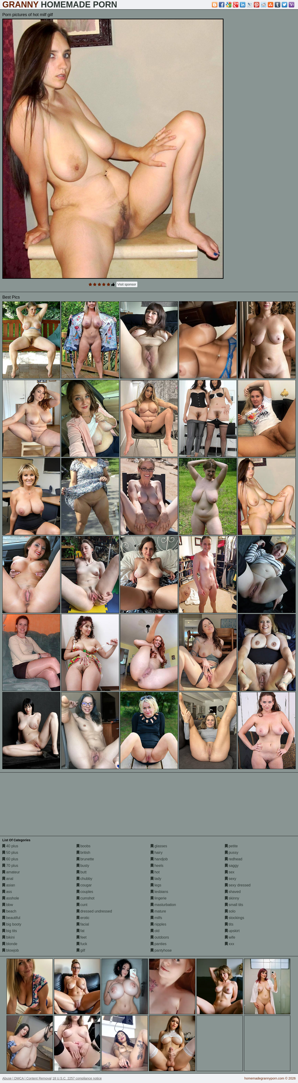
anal (7, 879)
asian (8, 885)
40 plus (10, 846)
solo (230, 911)
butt (82, 872)
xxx (229, 944)
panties (158, 944)
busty (83, 866)
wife (230, 937)
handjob (159, 859)
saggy (232, 866)
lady (156, 879)
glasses (159, 846)
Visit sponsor (127, 284)
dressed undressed (94, 911)
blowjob (10, 950)
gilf (81, 950)
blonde (9, 944)
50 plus (10, 853)
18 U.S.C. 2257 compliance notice (77, 1078)
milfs (156, 918)
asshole (10, 898)
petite (231, 846)
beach (9, 911)
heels (157, 866)
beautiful (11, 918)
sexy (230, 879)
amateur (11, 872)
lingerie (158, 898)
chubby (84, 879)
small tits (234, 905)
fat (81, 931)
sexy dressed (238, 885)
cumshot (86, 898)
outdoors (160, 937)
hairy (157, 853)
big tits (9, 931)
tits (229, 924)
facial (83, 924)
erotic (83, 918)
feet (82, 937)
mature (158, 911)
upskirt (232, 931)
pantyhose (161, 950)
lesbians (159, 892)
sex (229, 872)
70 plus (10, 866)
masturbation (163, 905)
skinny (232, 898)
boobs (84, 846)
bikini (8, 937)
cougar (84, 885)
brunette (85, 859)
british (83, 853)
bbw (7, 905)
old (155, 931)
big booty (11, 924)
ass (7, 892)
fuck (82, 944)
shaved (233, 892)
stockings (234, 918)
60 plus (10, 859)
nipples (158, 924)
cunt (82, 905)
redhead (233, 859)
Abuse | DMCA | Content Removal (26, 1078)
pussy (231, 853)
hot (155, 872)
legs (156, 885)
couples (85, 892)
